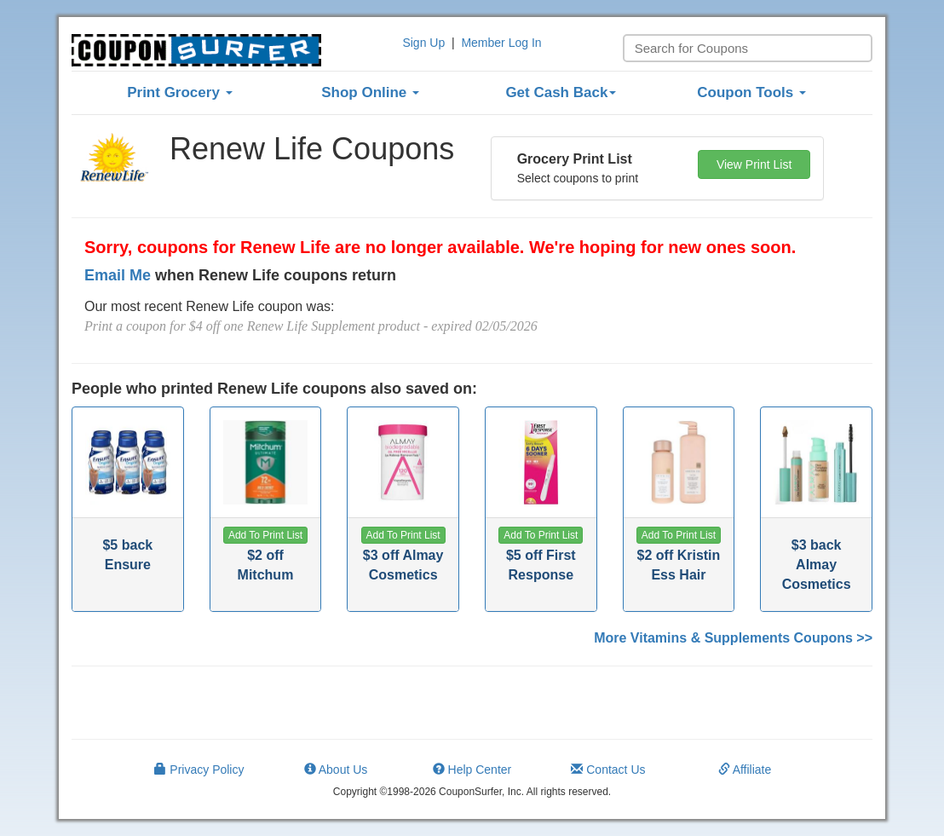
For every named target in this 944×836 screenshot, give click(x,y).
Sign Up (423, 42)
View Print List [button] (754, 164)
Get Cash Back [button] (560, 92)
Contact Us (608, 769)
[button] (265, 535)
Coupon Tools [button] (751, 92)
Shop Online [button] (370, 92)
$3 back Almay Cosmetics (816, 564)
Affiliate (745, 769)
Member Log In (501, 42)
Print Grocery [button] (179, 92)
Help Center (472, 769)
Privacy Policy (199, 769)
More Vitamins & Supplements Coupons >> (733, 638)
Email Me (117, 275)
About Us (336, 769)
